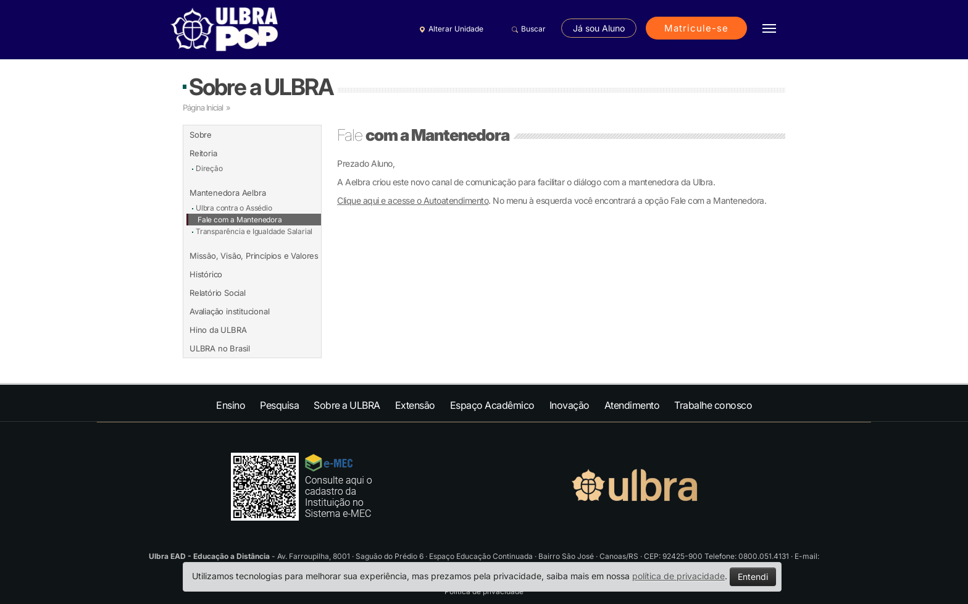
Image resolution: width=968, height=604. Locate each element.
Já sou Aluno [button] (599, 28)
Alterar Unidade (449, 29)
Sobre (201, 135)
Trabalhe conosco (713, 405)
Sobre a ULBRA (261, 87)
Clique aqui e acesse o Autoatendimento (412, 200)
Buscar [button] (527, 29)
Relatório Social (218, 293)
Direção (209, 168)
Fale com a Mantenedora (240, 219)
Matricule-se (696, 28)
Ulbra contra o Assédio (234, 207)
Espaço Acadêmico (492, 405)
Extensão (415, 405)
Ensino (230, 405)
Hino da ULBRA (218, 330)
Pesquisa (279, 405)
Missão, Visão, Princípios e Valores (254, 256)
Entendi (753, 576)
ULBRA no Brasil (220, 348)
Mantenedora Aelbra (227, 193)
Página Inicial (203, 107)
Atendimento (632, 405)
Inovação (569, 405)
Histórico (206, 274)
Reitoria (203, 153)
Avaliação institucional (229, 311)
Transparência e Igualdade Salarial (254, 231)
